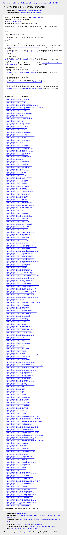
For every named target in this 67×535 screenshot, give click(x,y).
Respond (30, 10)
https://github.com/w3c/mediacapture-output (20, 256)
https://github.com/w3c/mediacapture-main (19, 255)
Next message (24, 12)
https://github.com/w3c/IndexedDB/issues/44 (21, 72)
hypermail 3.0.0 (27, 532)
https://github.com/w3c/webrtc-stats (18, 464)
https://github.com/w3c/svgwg (15, 353)
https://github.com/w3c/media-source (18, 248)
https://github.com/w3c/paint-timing (18, 282)
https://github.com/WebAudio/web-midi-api (19, 496)
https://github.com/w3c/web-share (17, 415)
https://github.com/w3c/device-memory (18, 147)
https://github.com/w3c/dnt (15, 160)
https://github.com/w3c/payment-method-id (19, 286)
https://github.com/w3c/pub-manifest (18, 320)
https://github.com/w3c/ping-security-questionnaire (23, 302)
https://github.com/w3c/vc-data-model (18, 402)
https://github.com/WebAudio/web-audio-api (20, 493)
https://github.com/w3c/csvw (15, 142)
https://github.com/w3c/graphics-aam (18, 193)
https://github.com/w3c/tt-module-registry (20, 378)
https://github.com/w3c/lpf (15, 236)
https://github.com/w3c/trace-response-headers (21, 369)
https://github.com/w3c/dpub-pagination (19, 166)
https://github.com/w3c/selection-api (18, 339)
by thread (38, 526)
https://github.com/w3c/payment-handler (19, 283)
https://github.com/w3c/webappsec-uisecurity (20, 439)
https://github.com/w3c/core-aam (16, 134)
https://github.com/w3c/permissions (17, 296)
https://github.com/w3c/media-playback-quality (21, 247)
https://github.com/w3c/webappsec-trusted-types (21, 437)
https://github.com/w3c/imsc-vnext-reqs (19, 212)
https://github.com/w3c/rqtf (15, 334)
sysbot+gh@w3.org (36, 17)
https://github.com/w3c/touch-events (18, 356)
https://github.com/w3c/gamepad (16, 188)
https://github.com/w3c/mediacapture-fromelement (22, 252)
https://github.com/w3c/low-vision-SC (18, 234)
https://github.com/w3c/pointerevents (18, 305)
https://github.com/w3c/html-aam (16, 199)
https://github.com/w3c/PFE (15, 299)
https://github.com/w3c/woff (15, 470)
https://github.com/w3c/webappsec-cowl (18, 420)
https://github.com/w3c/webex (15, 447)
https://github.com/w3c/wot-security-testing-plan (22, 482)
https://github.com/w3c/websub (16, 467)
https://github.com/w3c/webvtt (16, 469)
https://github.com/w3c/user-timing (17, 399)
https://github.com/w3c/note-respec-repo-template (22, 275)
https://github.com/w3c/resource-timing (19, 332)
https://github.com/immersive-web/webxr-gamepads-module (24, 107)
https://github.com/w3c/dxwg (15, 174)
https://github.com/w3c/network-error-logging (21, 274)
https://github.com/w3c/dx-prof (16, 172)
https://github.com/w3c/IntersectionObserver (20, 217)
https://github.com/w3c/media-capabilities (20, 245)
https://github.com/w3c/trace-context (18, 359)
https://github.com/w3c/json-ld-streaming (19, 225)
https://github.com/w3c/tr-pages (16, 358)
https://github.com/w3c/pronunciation (18, 317)
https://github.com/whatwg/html (16, 101)
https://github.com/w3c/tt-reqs (16, 383)
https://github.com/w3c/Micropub (16, 266)
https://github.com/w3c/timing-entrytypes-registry (22, 355)
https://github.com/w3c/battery (16, 129)
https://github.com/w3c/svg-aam (16, 351)
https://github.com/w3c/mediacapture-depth (20, 250)
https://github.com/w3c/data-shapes (17, 145)
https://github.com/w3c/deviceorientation (19, 148)
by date (31, 526)
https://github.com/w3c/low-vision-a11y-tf (20, 232)
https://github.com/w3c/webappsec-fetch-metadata (22, 428)
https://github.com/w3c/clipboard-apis (18, 133)
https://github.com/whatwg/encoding (17, 99)
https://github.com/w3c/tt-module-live (18, 377)
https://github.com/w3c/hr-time (16, 198)
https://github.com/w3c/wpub (15, 485)
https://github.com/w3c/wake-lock (17, 409)
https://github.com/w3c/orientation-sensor (20, 279)
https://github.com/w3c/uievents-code (18, 396)
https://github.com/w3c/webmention (17, 448)
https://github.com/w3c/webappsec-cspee (19, 424)
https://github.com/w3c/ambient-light (18, 117)
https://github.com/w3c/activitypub (17, 112)
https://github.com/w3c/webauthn (16, 442)
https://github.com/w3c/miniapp (16, 267)
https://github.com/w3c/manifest (16, 239)
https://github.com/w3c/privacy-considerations (21, 312)
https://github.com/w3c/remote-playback (19, 326)
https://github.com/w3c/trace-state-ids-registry (22, 371)
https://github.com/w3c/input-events (18, 215)
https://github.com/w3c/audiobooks (17, 125)
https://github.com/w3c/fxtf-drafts (17, 187)
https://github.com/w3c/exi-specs (17, 180)
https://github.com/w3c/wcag (15, 410)
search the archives (33, 528)
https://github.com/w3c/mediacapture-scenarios (21, 259)
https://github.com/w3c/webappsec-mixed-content (21, 429)
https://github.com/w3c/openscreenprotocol (20, 277)
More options (38, 10)
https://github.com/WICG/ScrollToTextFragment (21, 502)
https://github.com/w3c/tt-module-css (18, 374)
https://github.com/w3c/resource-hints (18, 331)
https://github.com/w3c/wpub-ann (16, 486)
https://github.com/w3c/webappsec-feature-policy (22, 426)
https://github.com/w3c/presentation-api (19, 310)
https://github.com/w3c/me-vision (17, 244)
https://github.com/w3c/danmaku (16, 144)
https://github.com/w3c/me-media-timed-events (21, 242)
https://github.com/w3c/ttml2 (15, 388)
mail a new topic (37, 524)
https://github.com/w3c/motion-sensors (18, 269)
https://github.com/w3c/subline (16, 350)
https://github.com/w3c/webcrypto (17, 443)
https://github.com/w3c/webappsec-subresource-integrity (24, 436)
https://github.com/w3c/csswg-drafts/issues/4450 (23, 52)
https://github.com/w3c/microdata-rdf (18, 264)
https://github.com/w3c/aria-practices (18, 123)
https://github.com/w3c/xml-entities (18, 490)
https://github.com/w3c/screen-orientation (20, 336)
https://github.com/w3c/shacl (15, 345)
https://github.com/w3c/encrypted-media (19, 177)
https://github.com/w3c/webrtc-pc (17, 459)
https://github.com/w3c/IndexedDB (17, 213)
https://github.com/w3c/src (15, 347)
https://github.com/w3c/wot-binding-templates (21, 474)
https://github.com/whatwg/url (16, 102)
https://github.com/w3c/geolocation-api (19, 190)
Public (23, 3)
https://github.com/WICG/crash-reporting (19, 497)
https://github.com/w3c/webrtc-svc (17, 466)
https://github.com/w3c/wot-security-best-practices (23, 480)
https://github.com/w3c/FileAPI (16, 182)
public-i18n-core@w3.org (34, 3)
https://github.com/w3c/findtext (16, 183)
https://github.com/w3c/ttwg (15, 391)
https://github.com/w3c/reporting (17, 328)
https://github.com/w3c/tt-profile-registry (20, 382)
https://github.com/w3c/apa (15, 120)
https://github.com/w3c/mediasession (18, 263)
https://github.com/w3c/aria (15, 121)
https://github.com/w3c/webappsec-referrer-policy (22, 431)
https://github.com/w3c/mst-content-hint (19, 271)
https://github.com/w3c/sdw (15, 337)
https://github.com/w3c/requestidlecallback (20, 329)
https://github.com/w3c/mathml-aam (17, 240)
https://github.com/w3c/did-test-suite (18, 156)
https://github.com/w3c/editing (16, 175)
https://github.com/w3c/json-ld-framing (19, 223)
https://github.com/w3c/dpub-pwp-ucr (18, 168)
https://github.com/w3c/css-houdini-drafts (20, 139)
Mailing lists (15, 3)
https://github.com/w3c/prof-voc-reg (18, 315)
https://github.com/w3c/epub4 (15, 179)
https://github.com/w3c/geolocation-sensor (20, 191)
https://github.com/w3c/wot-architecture (19, 472)
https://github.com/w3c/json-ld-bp (17, 220)
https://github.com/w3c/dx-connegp (17, 171)
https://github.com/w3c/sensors (16, 340)
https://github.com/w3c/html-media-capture (20, 206)
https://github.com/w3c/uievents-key (18, 398)
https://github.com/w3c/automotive (17, 126)
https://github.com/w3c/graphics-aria (18, 194)
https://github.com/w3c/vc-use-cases (18, 405)
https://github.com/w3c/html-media (17, 204)
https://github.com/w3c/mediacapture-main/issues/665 (24, 82)
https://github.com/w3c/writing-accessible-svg (21, 488)
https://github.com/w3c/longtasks (17, 231)
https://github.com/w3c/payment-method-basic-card (22, 285)
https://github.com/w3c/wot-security (18, 478)
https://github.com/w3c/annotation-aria (19, 118)
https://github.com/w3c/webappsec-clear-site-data (22, 417)
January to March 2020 (50, 3)
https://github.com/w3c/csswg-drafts (18, 140)
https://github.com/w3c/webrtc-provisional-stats (22, 462)
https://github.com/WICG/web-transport (18, 504)
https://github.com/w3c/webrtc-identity (19, 456)
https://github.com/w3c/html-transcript (19, 207)
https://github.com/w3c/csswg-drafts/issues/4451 (23, 47)
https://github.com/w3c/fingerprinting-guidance (21, 185)
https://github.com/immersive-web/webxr (19, 104)
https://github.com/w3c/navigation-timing (19, 272)
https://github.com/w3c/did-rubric (17, 155)
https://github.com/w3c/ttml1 (15, 386)
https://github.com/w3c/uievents (16, 394)
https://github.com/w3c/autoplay (16, 128)
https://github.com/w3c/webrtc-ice (17, 455)
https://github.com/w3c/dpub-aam (16, 163)
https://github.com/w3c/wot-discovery (18, 475)
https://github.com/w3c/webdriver (17, 445)
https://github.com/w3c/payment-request (19, 290)
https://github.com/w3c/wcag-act (16, 412)
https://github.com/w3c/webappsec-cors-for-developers (23, 418)
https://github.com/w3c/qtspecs (16, 325)
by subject (45, 526)
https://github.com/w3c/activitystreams (19, 114)
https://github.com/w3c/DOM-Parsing (17, 161)
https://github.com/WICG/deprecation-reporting (21, 499)
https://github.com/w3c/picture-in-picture (20, 301)
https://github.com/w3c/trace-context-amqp (20, 361)
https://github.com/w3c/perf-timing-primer (20, 293)
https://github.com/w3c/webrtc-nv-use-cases (20, 458)
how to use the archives (18, 528)
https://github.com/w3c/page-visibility (19, 280)
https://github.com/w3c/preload (16, 309)
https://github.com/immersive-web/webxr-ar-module (22, 106)
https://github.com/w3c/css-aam (16, 137)
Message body (21, 10)
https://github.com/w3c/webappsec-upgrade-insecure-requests (25, 440)
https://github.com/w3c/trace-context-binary (20, 363)
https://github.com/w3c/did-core (16, 150)
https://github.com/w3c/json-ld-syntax (18, 226)
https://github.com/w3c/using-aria (17, 401)
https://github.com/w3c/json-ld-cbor (18, 221)
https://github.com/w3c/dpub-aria (17, 164)
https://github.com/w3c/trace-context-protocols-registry (24, 366)
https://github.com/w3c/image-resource (18, 209)
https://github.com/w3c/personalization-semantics (22, 298)
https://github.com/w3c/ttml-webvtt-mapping (20, 385)
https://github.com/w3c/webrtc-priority (19, 461)
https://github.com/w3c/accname (16, 110)
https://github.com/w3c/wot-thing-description (21, 483)
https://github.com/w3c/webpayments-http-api (20, 450)
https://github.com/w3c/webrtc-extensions (19, 453)
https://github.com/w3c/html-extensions (19, 202)
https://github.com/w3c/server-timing (18, 342)
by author (52, 526)
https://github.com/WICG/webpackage (17, 505)
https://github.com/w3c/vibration (17, 407)
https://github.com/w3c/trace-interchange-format (22, 367)
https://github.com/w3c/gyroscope (17, 196)
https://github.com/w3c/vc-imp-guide (18, 404)
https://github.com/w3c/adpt (15, 115)
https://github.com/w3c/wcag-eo (16, 413)
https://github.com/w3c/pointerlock (17, 307)
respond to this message (23, 524)
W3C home (6, 3)
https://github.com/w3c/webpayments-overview (20, 451)
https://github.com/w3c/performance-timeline (20, 294)
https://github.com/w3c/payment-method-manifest (21, 288)
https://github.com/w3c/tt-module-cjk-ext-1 (20, 372)
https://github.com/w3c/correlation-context (20, 136)
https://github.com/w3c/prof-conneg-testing (20, 313)
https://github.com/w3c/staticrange (17, 348)
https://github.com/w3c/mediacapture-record (20, 258)
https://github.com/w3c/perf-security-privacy (21, 291)
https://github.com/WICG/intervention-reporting (21, 501)
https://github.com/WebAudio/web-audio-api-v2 (21, 494)
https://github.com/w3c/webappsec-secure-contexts (22, 432)
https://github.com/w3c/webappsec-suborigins (20, 434)
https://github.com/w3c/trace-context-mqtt (20, 364)
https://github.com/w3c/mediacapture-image (20, 253)
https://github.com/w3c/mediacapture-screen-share (22, 261)
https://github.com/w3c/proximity (17, 318)
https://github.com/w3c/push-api (16, 321)
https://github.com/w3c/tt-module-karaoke (19, 375)
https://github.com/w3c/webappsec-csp (18, 423)
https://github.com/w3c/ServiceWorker (18, 344)
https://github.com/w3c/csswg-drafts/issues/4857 (23, 39)
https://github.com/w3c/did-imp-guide (18, 153)
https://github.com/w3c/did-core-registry (19, 152)
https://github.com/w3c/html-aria (17, 201)
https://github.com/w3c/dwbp (15, 169)
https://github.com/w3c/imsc (15, 210)
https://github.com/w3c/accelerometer (18, 109)
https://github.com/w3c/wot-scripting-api (19, 477)
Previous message (35, 12)
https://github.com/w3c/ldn (15, 229)
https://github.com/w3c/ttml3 (15, 390)
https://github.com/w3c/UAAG (15, 393)
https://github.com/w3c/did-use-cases (18, 158)
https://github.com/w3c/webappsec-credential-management (24, 421)
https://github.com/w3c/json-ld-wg (17, 228)
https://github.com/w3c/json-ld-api (17, 218)
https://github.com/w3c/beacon (16, 131)
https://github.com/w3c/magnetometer (18, 237)
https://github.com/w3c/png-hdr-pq (17, 304)
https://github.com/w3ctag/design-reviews (19, 491)
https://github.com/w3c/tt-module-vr (18, 380)
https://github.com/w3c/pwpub (15, 323)
